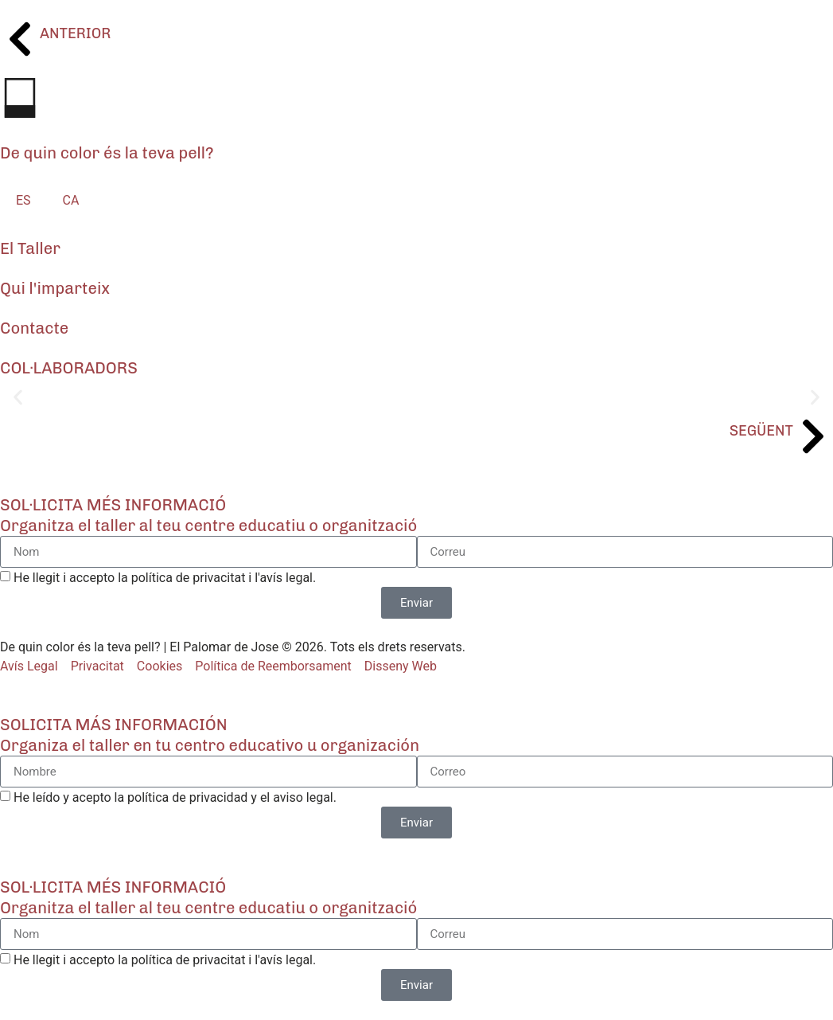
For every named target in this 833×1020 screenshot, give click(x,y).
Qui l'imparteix (55, 288)
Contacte (34, 328)
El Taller (30, 248)
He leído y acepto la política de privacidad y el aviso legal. (175, 797)
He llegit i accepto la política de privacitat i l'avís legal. (165, 577)
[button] (18, 398)
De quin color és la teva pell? (107, 152)
